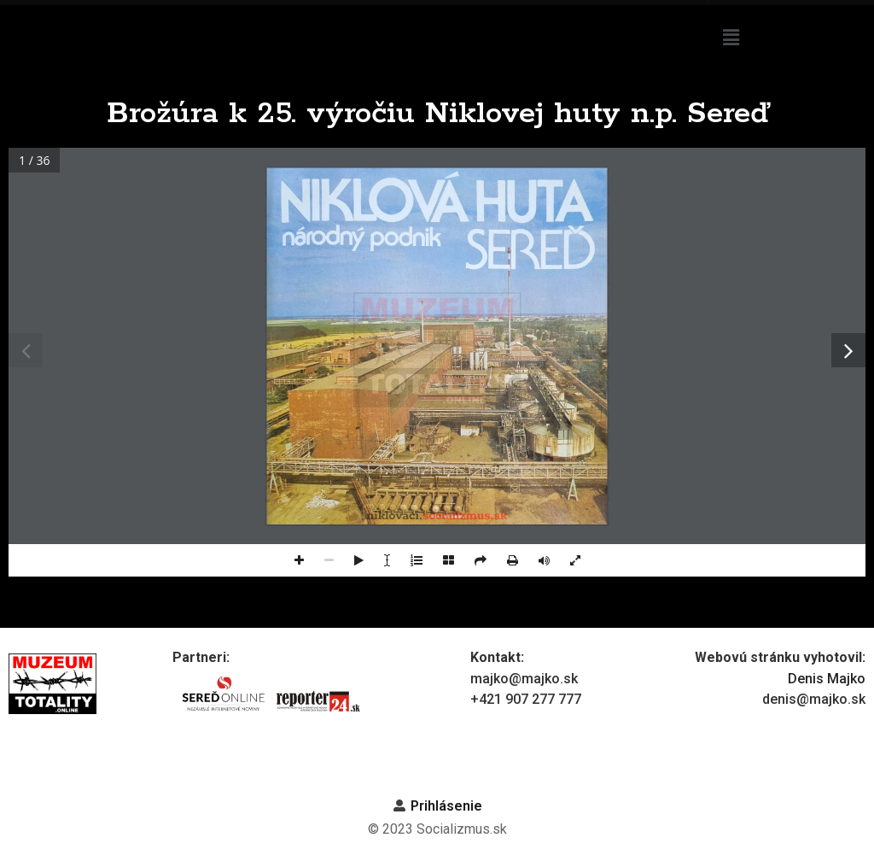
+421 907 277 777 (525, 699)
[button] (788, 37)
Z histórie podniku (625, 47)
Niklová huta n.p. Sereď (513, 23)
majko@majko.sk (524, 679)
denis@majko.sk (813, 699)
